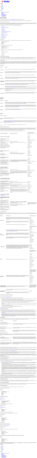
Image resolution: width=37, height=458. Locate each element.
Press (2, 8)
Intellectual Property (4, 15)
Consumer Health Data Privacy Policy (5, 12)
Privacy (2, 11)
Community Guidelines (4, 14)
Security (2, 5)
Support (2, 9)
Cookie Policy (3, 13)
